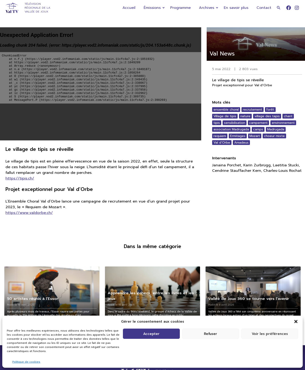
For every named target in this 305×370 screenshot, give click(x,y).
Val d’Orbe (222, 142)
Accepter (151, 333)
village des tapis (267, 116)
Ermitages (237, 136)
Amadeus (241, 142)
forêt (270, 109)
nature (245, 116)
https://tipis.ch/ (19, 178)
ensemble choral (226, 109)
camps (258, 129)
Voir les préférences (270, 333)
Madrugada (275, 129)
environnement (283, 122)
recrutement (252, 109)
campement (258, 122)
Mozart (254, 136)
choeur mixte (274, 136)
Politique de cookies (26, 362)
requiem (220, 136)
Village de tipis (225, 116)
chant (288, 116)
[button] (296, 321)
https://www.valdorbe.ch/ (29, 212)
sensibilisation (234, 122)
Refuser (210, 333)
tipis (217, 122)
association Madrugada (231, 129)
